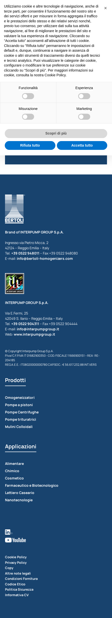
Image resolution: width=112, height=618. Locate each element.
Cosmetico (14, 478)
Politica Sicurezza (19, 589)
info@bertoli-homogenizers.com (45, 258)
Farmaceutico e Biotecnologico (31, 485)
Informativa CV (17, 595)
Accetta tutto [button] (82, 145)
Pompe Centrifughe (22, 412)
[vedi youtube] (56, 540)
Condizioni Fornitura (21, 578)
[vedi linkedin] (56, 532)
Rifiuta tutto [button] (30, 145)
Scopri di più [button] (56, 133)
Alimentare (14, 463)
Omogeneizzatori (20, 397)
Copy (9, 568)
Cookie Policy (16, 557)
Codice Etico (15, 584)
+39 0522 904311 (25, 323)
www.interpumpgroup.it (34, 334)
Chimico (12, 470)
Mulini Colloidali (19, 426)
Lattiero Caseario (19, 492)
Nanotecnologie (19, 500)
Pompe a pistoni (19, 404)
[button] (105, 8)
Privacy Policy (16, 562)
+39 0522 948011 (25, 253)
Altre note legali (18, 573)
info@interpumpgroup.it (38, 329)
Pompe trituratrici (20, 419)
